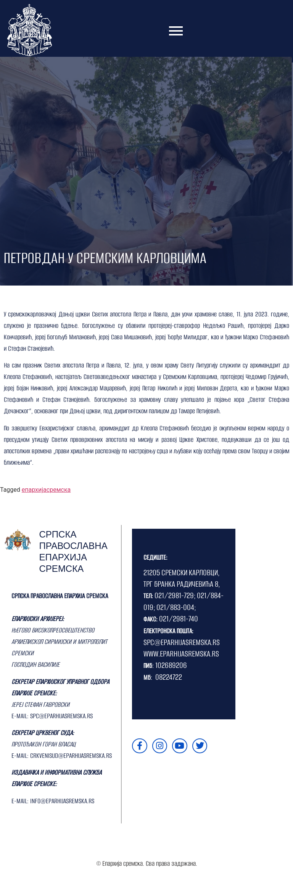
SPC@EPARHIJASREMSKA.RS (181, 642)
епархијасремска (46, 489)
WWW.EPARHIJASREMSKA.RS (181, 653)
